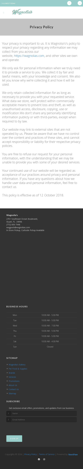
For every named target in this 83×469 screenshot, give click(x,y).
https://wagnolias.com (29, 55)
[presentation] (21, 427)
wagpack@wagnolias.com (18, 227)
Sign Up (14, 438)
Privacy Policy (30, 454)
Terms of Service (46, 454)
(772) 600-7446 (13, 224)
